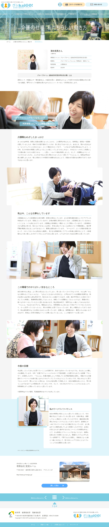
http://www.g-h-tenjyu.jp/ (24, 475)
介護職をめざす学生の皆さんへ (25, 14)
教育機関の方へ (62, 14)
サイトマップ (74, 524)
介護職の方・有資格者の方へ (46, 14)
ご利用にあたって (59, 524)
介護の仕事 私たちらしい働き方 (22, 42)
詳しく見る (55, 485)
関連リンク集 (44, 524)
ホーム (8, 42)
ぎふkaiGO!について (6, 14)
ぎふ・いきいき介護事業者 (88, 14)
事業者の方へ (74, 14)
